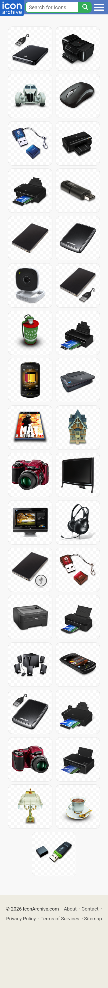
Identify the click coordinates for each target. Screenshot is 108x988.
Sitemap (93, 918)
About (70, 909)
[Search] (85, 7)
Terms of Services (60, 918)
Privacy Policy (21, 918)
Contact (90, 909)
